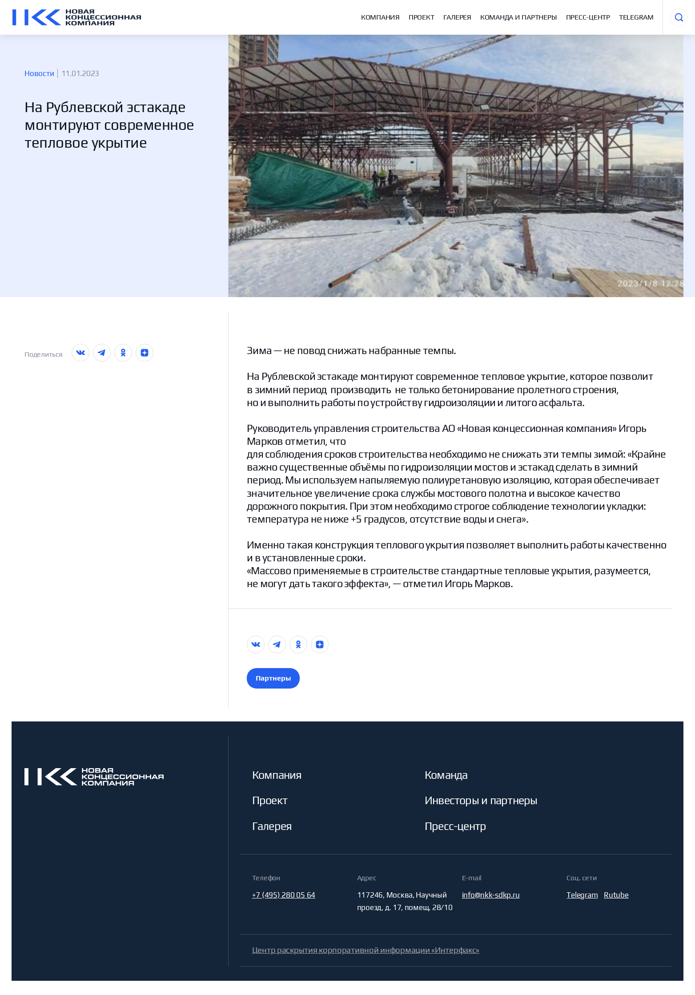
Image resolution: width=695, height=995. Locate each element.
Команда (446, 775)
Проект (421, 17)
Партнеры (273, 678)
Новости (39, 73)
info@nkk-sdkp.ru (491, 894)
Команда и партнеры (518, 17)
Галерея (457, 17)
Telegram (636, 17)
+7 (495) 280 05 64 (283, 894)
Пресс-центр (588, 17)
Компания (380, 17)
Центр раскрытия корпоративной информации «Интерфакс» (365, 950)
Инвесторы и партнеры (481, 800)
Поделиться (43, 354)
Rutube (616, 894)
